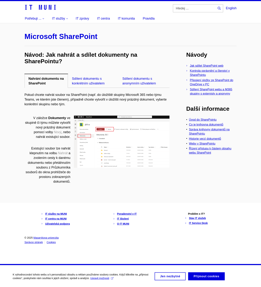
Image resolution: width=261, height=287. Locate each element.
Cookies (51, 242)
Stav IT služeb (197, 218)
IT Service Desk (198, 223)
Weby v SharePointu (202, 143)
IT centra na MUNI (56, 218)
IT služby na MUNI (56, 213)
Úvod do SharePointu (203, 119)
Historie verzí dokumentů (205, 138)
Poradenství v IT (127, 213)
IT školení (123, 218)
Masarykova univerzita (46, 237)
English (231, 8)
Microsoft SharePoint (60, 36)
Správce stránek (33, 242)
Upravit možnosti (101, 279)
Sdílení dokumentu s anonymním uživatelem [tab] (139, 81)
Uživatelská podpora (57, 223)
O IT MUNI (123, 223)
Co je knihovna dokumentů (206, 124)
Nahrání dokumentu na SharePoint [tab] (46, 81)
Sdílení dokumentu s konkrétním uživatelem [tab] (88, 81)
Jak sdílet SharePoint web (206, 65)
